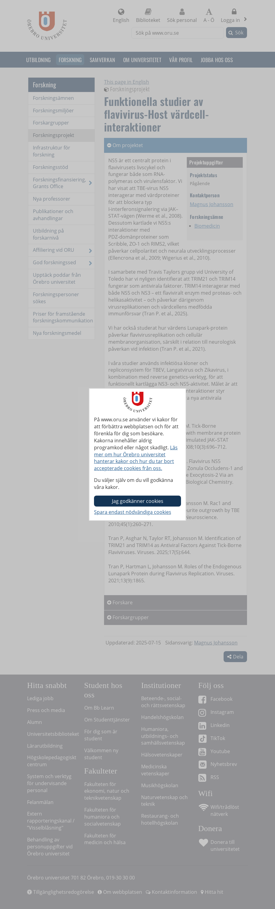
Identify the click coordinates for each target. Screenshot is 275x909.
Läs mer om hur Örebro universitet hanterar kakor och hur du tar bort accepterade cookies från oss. (136, 458)
